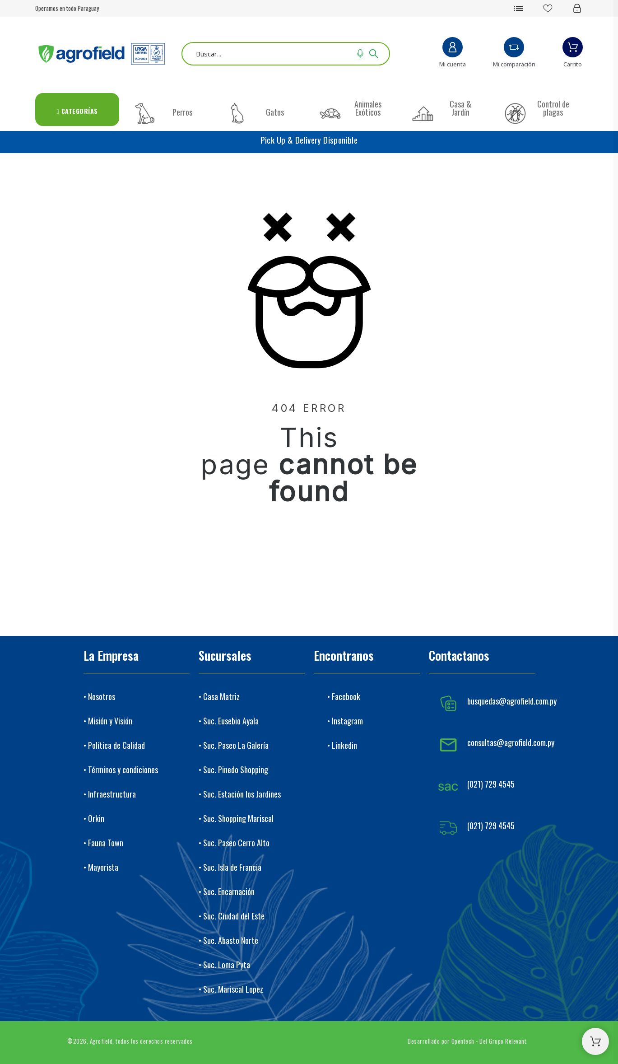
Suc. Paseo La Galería (236, 745)
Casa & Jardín (460, 108)
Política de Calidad (116, 745)
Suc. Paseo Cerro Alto (236, 843)
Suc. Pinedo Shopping (235, 769)
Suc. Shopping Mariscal (238, 818)
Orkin (96, 818)
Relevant (515, 1040)
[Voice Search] (360, 54)
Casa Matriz (221, 696)
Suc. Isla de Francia (232, 867)
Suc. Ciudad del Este (234, 916)
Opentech (462, 1040)
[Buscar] (285, 53)
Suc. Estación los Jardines (242, 794)
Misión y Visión (110, 721)
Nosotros (101, 696)
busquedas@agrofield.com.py (512, 701)
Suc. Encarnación (229, 891)
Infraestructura (112, 794)
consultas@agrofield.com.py (510, 742)
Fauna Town (105, 843)
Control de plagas (553, 108)
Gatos (275, 112)
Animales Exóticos (367, 108)
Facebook (346, 696)
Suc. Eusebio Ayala (231, 721)
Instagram (347, 721)
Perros (182, 112)
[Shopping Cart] (595, 1041)
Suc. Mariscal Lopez (233, 989)
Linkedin (344, 745)
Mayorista (103, 867)
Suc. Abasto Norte (230, 940)
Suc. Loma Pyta (226, 965)
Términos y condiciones (123, 769)
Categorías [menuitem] (77, 111)
